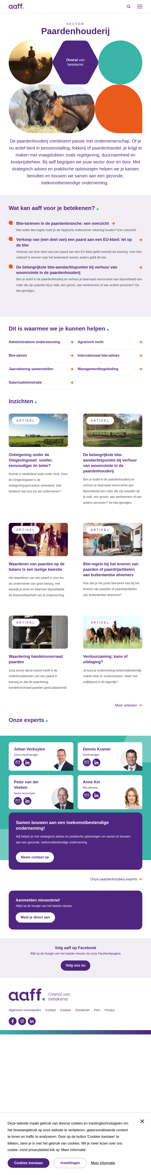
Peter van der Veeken (26, 785)
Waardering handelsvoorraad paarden (36, 659)
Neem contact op (35, 857)
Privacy (110, 1010)
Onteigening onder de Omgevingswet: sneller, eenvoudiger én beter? (30, 460)
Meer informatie (103, 1163)
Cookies (65, 1010)
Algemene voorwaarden (25, 1010)
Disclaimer (83, 1010)
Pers (97, 1010)
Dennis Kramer (97, 749)
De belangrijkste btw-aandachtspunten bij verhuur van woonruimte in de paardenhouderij (110, 462)
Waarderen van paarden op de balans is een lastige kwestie (36, 566)
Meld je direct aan (35, 917)
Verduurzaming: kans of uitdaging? (105, 659)
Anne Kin (91, 782)
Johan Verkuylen (29, 749)
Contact (50, 1010)
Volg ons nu (75, 965)
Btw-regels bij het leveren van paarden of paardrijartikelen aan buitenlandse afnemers (110, 569)
